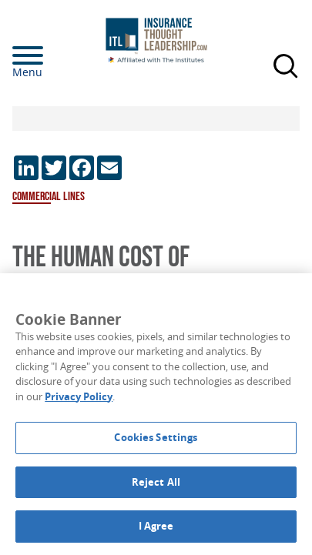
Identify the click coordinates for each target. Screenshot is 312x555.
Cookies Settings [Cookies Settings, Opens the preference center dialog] (155, 437)
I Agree (156, 526)
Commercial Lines (48, 196)
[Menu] (50, 55)
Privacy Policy (78, 396)
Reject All (156, 482)
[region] (156, 414)
